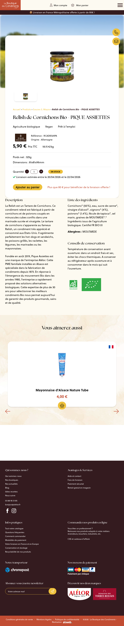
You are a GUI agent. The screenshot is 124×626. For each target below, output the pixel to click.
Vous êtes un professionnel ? (80, 528)
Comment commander (15, 536)
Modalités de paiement (15, 540)
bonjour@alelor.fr (12, 504)
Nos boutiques (11, 480)
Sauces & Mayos (41, 109)
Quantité (18, 171)
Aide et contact (74, 476)
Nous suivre (10, 495)
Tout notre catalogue (14, 528)
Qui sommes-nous (13, 476)
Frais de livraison (75, 480)
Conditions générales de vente (19, 619)
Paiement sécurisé (76, 484)
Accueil (17, 109)
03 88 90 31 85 (11, 500)
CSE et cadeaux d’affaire (79, 539)
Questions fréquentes (14, 532)
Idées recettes (11, 491)
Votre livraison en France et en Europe (22, 544)
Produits (26, 109)
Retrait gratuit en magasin (79, 488)
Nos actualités (11, 484)
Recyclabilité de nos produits (18, 552)
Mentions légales (44, 619)
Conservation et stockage (16, 548)
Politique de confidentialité (67, 619)
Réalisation (62, 622)
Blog (7, 488)
